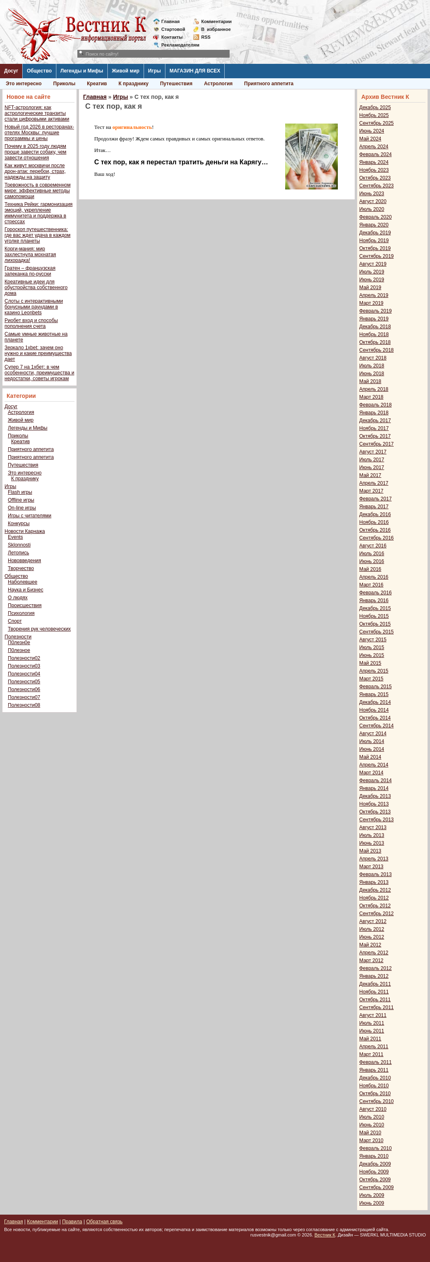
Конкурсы (19, 523)
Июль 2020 (371, 209)
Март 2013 (371, 866)
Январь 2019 (373, 319)
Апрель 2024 (373, 147)
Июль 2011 (371, 1023)
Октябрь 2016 (375, 530)
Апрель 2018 (373, 389)
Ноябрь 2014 (374, 710)
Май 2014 (370, 757)
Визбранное (216, 29)
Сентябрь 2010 (376, 1101)
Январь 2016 (373, 600)
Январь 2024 (373, 162)
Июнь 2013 (371, 843)
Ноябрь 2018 (374, 334)
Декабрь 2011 (375, 984)
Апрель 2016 (373, 577)
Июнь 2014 (371, 749)
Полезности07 (24, 697)
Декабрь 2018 (375, 327)
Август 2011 (372, 1015)
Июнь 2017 (371, 467)
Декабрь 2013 (375, 796)
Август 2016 (372, 546)
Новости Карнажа (25, 531)
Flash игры (20, 492)
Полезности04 (24, 674)
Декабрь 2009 (375, 1164)
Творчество (21, 568)
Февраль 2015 (375, 686)
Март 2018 (371, 397)
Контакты (172, 37)
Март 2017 (371, 491)
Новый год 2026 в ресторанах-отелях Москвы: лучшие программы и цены (39, 132)
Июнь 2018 (371, 373)
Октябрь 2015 (375, 624)
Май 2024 (370, 139)
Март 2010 (371, 1140)
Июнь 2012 (371, 937)
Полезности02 (24, 658)
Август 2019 (372, 264)
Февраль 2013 (375, 874)
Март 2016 (371, 585)
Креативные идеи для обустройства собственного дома (36, 287)
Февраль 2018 (375, 405)
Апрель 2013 (373, 859)
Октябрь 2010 (375, 1093)
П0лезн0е (19, 642)
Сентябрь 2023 (376, 186)
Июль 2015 (371, 647)
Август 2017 (372, 452)
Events (15, 537)
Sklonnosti (19, 545)
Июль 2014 (371, 741)
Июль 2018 (371, 366)
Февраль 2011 (375, 1062)
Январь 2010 (373, 1156)
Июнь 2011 (371, 1031)
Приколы (64, 83)
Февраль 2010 (375, 1148)
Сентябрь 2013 (376, 820)
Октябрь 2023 (375, 178)
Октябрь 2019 (375, 248)
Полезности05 (24, 682)
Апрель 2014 (373, 765)
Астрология (218, 83)
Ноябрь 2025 (374, 115)
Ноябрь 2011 (374, 992)
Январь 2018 (373, 413)
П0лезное (19, 650)
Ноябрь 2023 (374, 170)
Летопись (18, 553)
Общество (39, 71)
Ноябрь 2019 (374, 240)
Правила (72, 1222)
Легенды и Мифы (81, 71)
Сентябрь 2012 (376, 913)
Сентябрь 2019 (376, 256)
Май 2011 (370, 1039)
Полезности (18, 637)
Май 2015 (370, 663)
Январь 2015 (373, 694)
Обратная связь (104, 1222)
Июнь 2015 (371, 655)
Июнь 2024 (371, 131)
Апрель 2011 (373, 1046)
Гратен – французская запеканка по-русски (30, 271)
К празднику (134, 83)
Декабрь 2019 (375, 233)
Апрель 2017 (373, 483)
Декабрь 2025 (375, 107)
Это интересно (24, 83)
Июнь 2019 (371, 280)
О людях (18, 598)
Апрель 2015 (373, 671)
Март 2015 (371, 679)
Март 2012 (371, 960)
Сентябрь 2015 (376, 632)
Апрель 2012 (373, 953)
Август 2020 (372, 201)
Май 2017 (370, 475)
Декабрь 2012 (375, 890)
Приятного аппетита (268, 83)
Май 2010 (370, 1133)
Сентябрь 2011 (376, 1007)
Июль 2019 (371, 272)
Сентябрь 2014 (376, 726)
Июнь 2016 (371, 561)
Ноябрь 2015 (374, 616)
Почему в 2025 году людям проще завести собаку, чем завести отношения (35, 152)
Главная (170, 21)
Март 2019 (371, 303)
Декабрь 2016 (375, 514)
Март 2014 (371, 773)
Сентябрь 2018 (376, 350)
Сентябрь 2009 (376, 1187)
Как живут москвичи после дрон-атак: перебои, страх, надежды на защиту (35, 171)
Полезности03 (24, 666)
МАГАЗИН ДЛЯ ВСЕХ (195, 71)
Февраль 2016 (375, 593)
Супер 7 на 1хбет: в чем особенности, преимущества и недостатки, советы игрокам (39, 372)
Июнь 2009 (371, 1203)
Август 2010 (372, 1109)
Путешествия (176, 83)
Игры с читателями (29, 516)
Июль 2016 (371, 553)
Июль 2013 (371, 835)
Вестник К (324, 1234)
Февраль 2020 (375, 217)
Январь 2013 (373, 882)
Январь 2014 (373, 788)
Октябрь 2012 (375, 906)
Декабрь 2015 (375, 608)
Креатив (97, 83)
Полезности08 (24, 705)
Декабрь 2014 (375, 702)
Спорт (15, 621)
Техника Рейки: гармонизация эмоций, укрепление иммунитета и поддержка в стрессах (38, 212)
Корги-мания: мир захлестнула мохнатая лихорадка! (30, 254)
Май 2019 (370, 287)
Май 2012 (370, 945)
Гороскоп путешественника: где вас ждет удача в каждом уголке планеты (37, 235)
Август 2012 (372, 921)
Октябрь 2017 (375, 436)
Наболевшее (22, 582)
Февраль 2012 (375, 968)
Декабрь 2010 (375, 1078)
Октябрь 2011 (375, 1000)
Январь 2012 (373, 976)
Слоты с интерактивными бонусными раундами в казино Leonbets (34, 307)
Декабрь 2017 (375, 420)
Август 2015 (372, 640)
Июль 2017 (371, 460)
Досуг (11, 71)
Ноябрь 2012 (374, 898)
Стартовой (173, 29)
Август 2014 (372, 733)
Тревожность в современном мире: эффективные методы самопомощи (38, 190)
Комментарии (216, 21)
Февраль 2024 (375, 154)
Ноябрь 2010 (374, 1086)
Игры (154, 71)
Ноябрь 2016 (374, 522)
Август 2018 (372, 358)
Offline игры (21, 500)
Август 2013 (372, 827)
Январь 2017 (373, 506)
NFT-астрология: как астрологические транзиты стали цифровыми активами (37, 113)
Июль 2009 (371, 1195)
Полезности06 (24, 689)
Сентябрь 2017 (376, 444)
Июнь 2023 (371, 193)
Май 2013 (370, 851)
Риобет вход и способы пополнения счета (31, 323)
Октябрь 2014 (375, 718)
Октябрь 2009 (375, 1180)
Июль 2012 (371, 929)
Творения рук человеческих (39, 629)
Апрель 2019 (373, 295)
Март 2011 (371, 1054)
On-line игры (22, 508)
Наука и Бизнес (25, 590)
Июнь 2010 (371, 1125)
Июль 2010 (371, 1117)
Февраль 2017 (375, 499)
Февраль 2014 (375, 780)
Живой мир (125, 71)
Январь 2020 (373, 225)
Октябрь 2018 (375, 342)
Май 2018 (370, 381)
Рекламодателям (177, 44)
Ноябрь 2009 (374, 1172)
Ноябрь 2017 (374, 428)
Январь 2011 (373, 1070)
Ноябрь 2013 (374, 804)
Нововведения (24, 560)
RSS (206, 37)
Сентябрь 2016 (376, 538)
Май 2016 (370, 569)
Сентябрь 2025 (376, 123)
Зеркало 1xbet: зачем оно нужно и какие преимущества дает (38, 353)
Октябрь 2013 (375, 812)
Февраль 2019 (375, 311)
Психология (21, 613)
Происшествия (25, 605)
